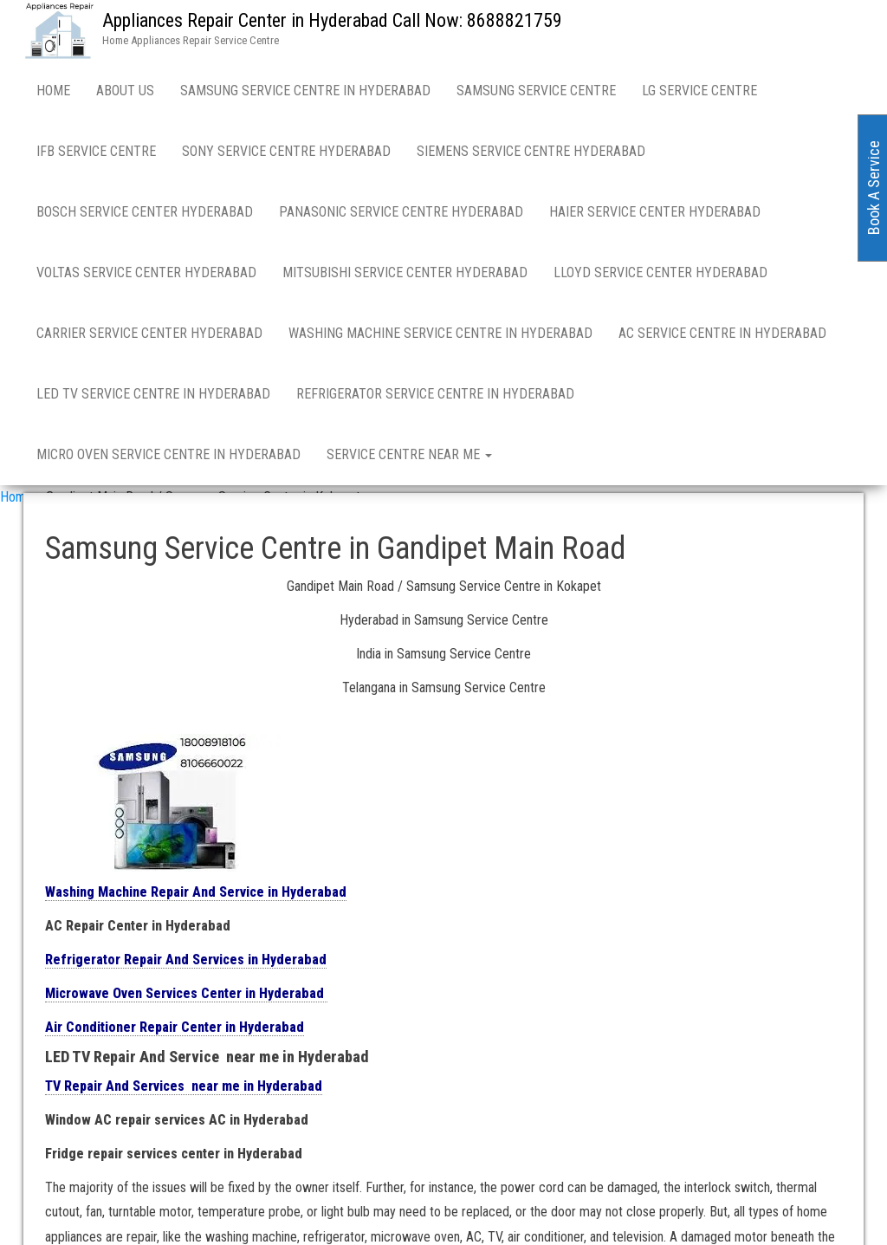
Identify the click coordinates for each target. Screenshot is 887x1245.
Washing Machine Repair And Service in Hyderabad (195, 892)
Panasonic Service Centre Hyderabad (401, 212)
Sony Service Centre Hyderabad (286, 151)
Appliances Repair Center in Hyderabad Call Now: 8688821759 (332, 20)
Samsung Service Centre (536, 90)
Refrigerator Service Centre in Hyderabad (435, 394)
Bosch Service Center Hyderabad (144, 212)
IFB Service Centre (96, 151)
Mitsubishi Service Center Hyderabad (405, 272)
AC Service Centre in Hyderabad (722, 333)
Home (53, 90)
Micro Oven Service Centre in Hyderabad (168, 454)
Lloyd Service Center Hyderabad (660, 272)
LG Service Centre (699, 90)
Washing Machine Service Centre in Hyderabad (440, 333)
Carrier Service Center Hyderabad (149, 333)
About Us (125, 90)
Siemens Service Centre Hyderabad (531, 151)
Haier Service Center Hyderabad (655, 212)
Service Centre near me (409, 454)
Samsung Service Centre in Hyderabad (305, 90)
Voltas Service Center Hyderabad (146, 272)
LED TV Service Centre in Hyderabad (153, 394)
